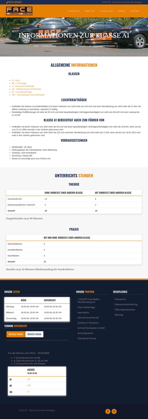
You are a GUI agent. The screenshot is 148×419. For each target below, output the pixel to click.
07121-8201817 (14, 2)
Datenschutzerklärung (126, 304)
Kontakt (134, 11)
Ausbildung (106, 11)
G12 (29, 385)
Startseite (73, 11)
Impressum (120, 299)
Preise (121, 11)
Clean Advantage (86, 307)
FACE (36, 46)
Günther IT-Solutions (88, 323)
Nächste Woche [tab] (34, 334)
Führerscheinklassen (72, 46)
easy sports (83, 312)
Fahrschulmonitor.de (88, 317)
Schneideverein (85, 333)
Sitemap (119, 314)
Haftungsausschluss (125, 309)
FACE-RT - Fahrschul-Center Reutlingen (122, 2)
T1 (28, 392)
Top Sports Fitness (87, 338)
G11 (28, 379)
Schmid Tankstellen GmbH (91, 328)
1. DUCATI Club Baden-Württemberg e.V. (89, 300)
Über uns (90, 11)
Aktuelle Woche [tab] (16, 334)
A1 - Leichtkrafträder (101, 46)
